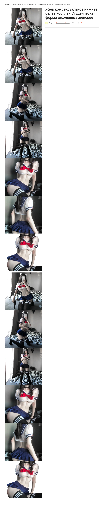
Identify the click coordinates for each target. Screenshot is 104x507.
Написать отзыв (86, 23)
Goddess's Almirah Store (63, 23)
